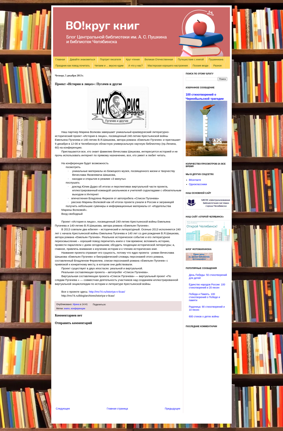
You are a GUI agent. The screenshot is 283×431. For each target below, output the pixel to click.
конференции (78, 308)
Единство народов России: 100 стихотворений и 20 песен (207, 286)
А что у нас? (135, 65)
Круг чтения (133, 59)
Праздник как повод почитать (73, 65)
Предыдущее (172, 408)
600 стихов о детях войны (204, 316)
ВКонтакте (195, 179)
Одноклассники (198, 184)
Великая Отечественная (159, 59)
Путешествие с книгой (191, 59)
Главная (60, 59)
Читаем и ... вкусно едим (109, 65)
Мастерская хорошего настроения (168, 65)
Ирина (76, 304)
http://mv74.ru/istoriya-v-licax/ (107, 291)
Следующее (63, 408)
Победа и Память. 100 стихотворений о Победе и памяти (204, 297)
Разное (217, 65)
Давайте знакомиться (82, 59)
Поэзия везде (200, 65)
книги (67, 308)
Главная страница (117, 408)
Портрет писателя (110, 59)
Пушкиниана (216, 59)
